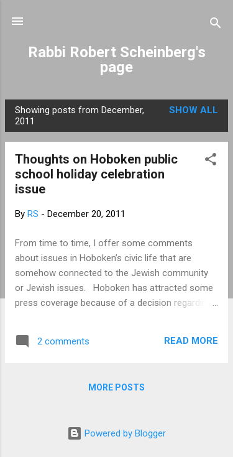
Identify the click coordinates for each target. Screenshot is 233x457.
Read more (191, 340)
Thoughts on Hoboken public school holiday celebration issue (96, 174)
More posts (116, 387)
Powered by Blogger (116, 433)
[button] (210, 161)
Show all (193, 110)
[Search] (215, 25)
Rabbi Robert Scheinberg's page (117, 60)
